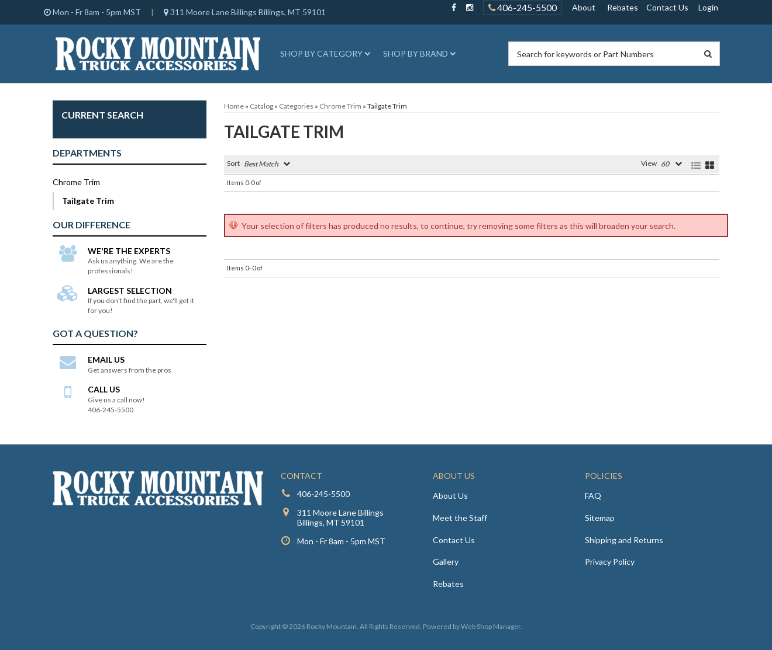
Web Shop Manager (491, 626)
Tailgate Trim (88, 201)
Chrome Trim (76, 182)
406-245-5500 (323, 494)
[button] (323, 54)
